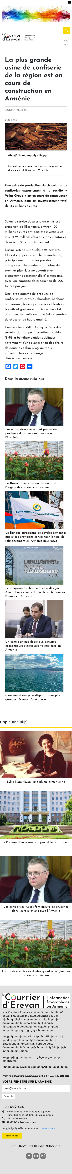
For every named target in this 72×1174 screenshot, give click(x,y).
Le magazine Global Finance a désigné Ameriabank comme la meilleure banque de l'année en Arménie (35, 592)
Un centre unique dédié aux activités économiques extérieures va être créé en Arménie (33, 645)
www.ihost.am (48, 1128)
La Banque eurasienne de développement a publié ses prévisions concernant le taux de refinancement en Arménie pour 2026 (35, 537)
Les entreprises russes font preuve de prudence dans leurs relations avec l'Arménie (31, 433)
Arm (66, 45)
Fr (65, 41)
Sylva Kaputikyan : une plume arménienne (36, 782)
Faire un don (12, 1136)
